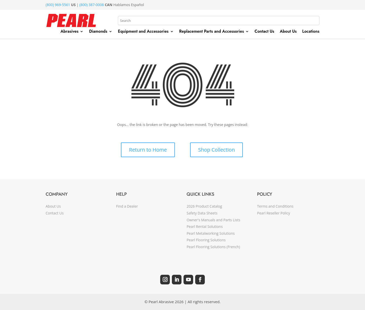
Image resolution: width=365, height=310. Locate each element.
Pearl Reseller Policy (273, 213)
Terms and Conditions (275, 206)
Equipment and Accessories (143, 32)
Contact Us (264, 32)
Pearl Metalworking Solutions (211, 233)
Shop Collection (216, 149)
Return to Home (148, 149)
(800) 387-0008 (91, 4)
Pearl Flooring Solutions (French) (213, 246)
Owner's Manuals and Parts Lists (213, 219)
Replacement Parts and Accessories (211, 32)
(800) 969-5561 (58, 4)
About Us (288, 32)
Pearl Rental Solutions (205, 226)
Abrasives (70, 32)
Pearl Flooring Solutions (206, 240)
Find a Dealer (127, 206)
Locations (310, 32)
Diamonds (98, 32)
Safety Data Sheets (202, 213)
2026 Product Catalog (204, 206)
